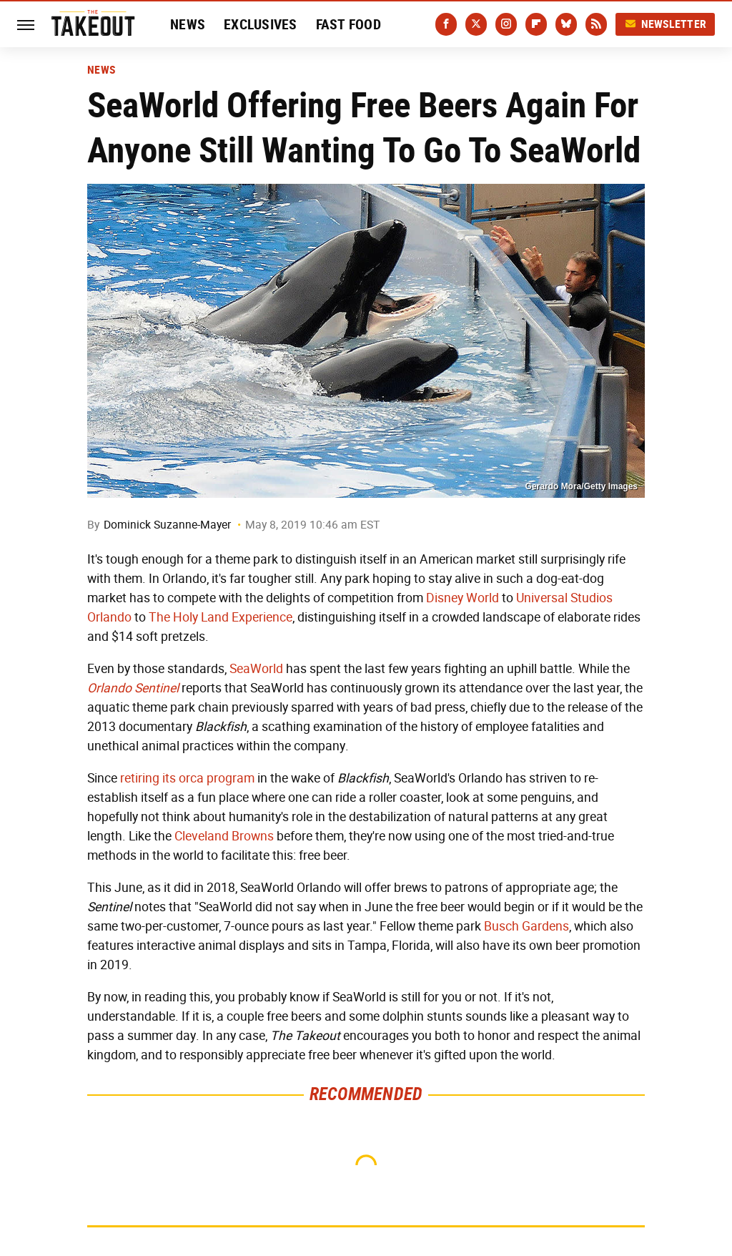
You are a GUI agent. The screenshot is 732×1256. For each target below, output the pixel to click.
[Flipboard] (536, 24)
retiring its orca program (187, 778)
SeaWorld (256, 669)
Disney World (462, 598)
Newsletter (665, 24)
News (187, 24)
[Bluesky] (566, 24)
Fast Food (348, 24)
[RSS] (596, 24)
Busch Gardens (526, 926)
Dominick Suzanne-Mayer (167, 524)
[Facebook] (446, 24)
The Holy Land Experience (220, 617)
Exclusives (260, 24)
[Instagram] (506, 24)
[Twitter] (476, 24)
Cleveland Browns (224, 836)
